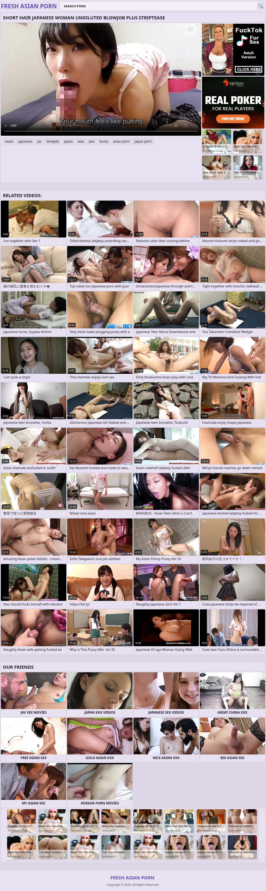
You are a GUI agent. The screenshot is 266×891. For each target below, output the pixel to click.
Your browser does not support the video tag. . (101, 79)
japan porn (143, 141)
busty (104, 141)
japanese (25, 141)
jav (39, 141)
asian (9, 141)
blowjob (53, 141)
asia (81, 141)
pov (92, 141)
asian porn (121, 141)
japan (68, 141)
